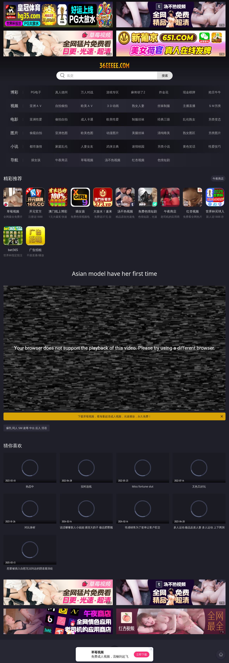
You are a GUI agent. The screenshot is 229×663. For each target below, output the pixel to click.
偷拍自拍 (61, 119)
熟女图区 (189, 133)
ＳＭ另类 (214, 106)
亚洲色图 (61, 133)
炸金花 (163, 92)
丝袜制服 (164, 106)
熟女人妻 (138, 106)
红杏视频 (138, 160)
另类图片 (214, 133)
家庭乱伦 (61, 146)
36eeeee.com (114, 66)
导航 (14, 160)
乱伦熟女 (189, 119)
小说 (14, 146)
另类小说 (164, 146)
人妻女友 (87, 146)
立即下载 (141, 654)
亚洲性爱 (36, 119)
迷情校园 (138, 146)
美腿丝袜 (138, 133)
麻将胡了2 (138, 92)
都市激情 (36, 146)
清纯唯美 (164, 133)
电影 (14, 119)
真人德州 (61, 92)
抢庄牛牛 (214, 92)
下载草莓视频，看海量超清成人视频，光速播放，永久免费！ (151, 416)
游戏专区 (112, 92)
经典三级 (164, 119)
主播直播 (189, 106)
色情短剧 (164, 160)
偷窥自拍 (36, 133)
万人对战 (87, 92)
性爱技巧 (214, 146)
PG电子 (36, 92)
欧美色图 (87, 133)
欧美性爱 (112, 119)
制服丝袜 (138, 119)
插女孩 (35, 160)
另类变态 (214, 119)
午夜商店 (61, 160)
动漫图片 (112, 133)
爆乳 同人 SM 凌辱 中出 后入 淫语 (26, 428)
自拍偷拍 (61, 106)
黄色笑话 (189, 146)
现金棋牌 (189, 92)
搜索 (165, 75)
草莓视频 (87, 160)
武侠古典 (112, 146)
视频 (14, 105)
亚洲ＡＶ (36, 106)
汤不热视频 (112, 160)
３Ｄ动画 (112, 106)
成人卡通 (87, 119)
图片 (14, 132)
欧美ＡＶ (87, 106)
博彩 (14, 92)
